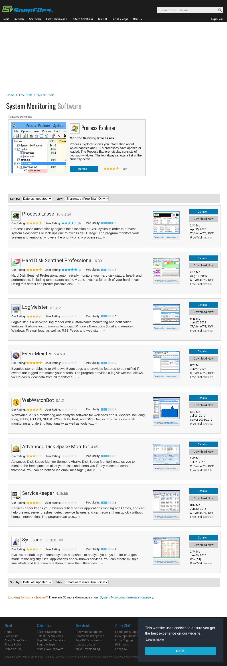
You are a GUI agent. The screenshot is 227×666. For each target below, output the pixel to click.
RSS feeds (122, 644)
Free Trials (25, 95)
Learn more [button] (155, 639)
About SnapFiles (15, 640)
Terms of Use (13, 649)
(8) (79, 223)
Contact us (11, 636)
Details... (84, 169)
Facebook (121, 649)
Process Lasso (38, 214)
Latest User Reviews (50, 636)
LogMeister (35, 307)
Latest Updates (86, 644)
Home (10, 95)
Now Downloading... (89, 649)
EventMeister (37, 353)
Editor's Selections (49, 631)
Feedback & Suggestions (131, 631)
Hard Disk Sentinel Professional (57, 260)
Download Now (204, 218)
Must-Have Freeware (50, 649)
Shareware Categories (90, 636)
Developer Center (126, 636)
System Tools (45, 95)
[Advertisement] (114, 59)
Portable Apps (46, 644)
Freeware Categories (89, 631)
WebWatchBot (38, 400)
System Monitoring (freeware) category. (127, 597)
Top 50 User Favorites (51, 640)
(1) (79, 270)
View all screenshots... (166, 237)
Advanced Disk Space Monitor (55, 446)
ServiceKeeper (38, 493)
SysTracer (33, 540)
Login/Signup (124, 640)
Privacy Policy (13, 644)
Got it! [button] (180, 651)
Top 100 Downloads (89, 640)
